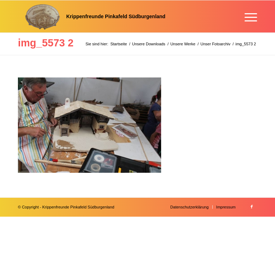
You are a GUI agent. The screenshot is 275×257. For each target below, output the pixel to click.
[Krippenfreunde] (91, 16)
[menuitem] (247, 16)
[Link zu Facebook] (251, 206)
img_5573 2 (45, 43)
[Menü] (247, 16)
